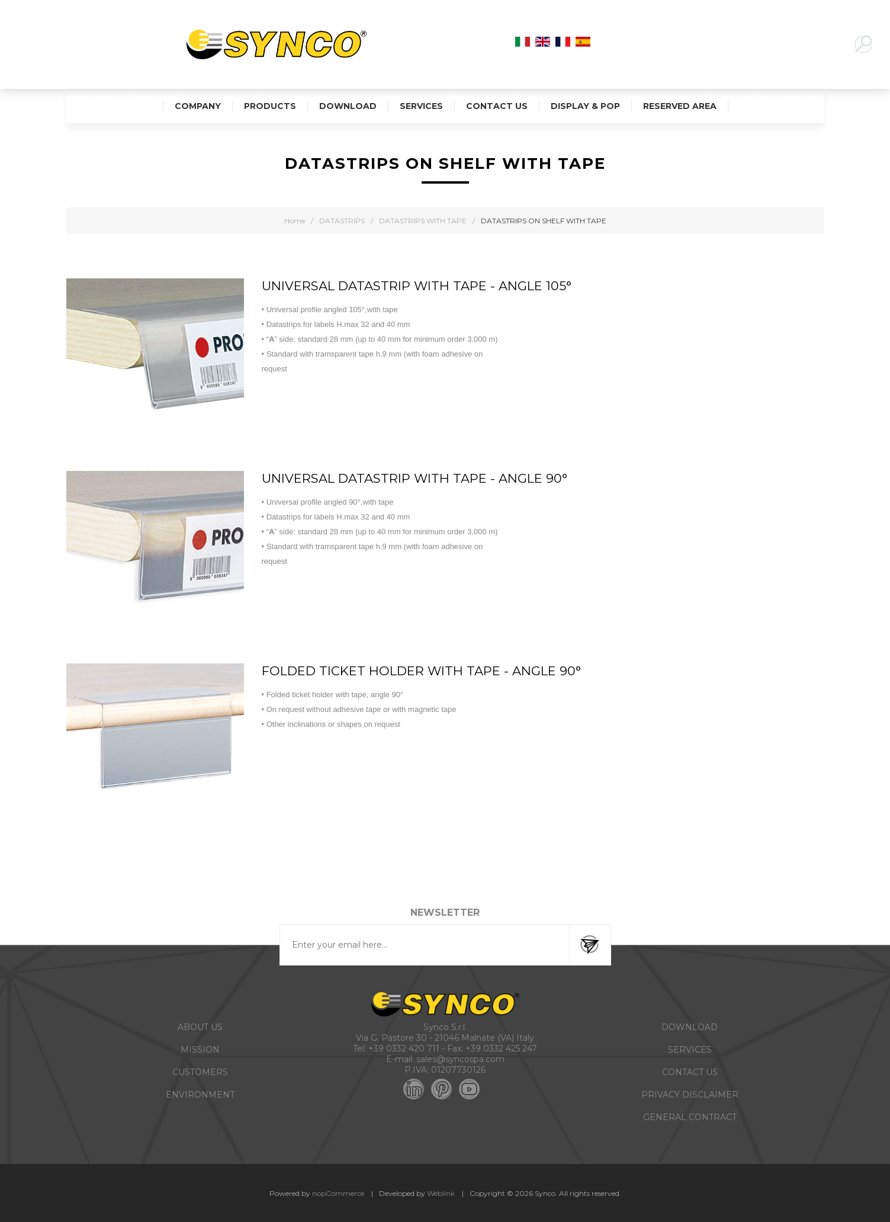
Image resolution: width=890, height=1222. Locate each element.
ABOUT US (200, 1027)
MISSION (200, 1049)
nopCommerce (338, 1193)
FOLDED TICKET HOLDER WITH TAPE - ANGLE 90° (421, 670)
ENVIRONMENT (200, 1094)
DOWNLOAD (689, 1027)
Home (294, 220)
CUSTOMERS (200, 1072)
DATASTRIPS (342, 220)
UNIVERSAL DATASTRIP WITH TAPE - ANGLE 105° (416, 285)
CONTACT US (690, 1072)
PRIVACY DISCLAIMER (689, 1094)
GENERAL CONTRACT (690, 1117)
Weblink (441, 1193)
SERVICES (690, 1049)
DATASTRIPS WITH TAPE (423, 220)
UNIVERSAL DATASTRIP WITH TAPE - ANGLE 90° (414, 478)
